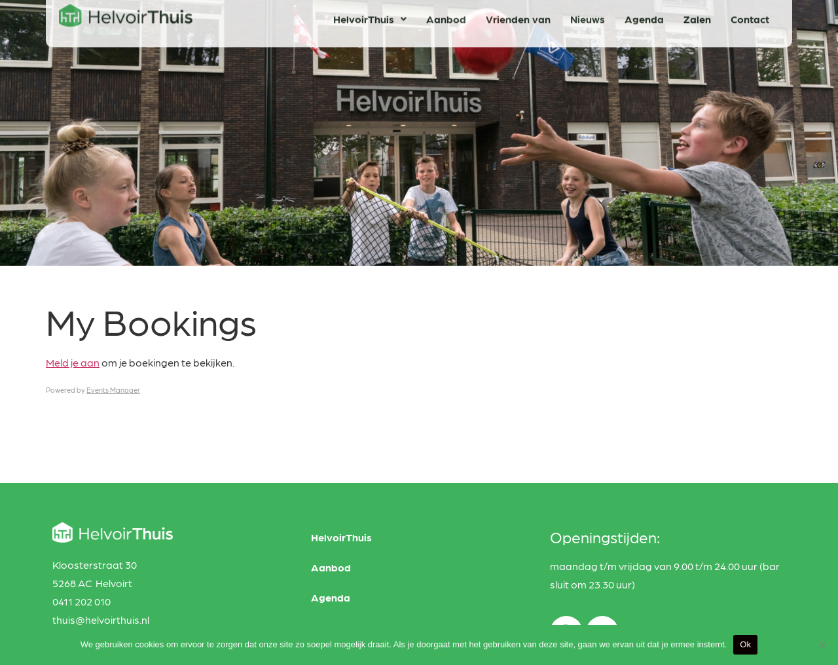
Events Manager (113, 390)
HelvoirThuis (341, 537)
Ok (745, 644)
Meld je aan (73, 362)
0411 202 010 (81, 601)
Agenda (330, 597)
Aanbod (331, 567)
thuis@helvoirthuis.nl (100, 619)
